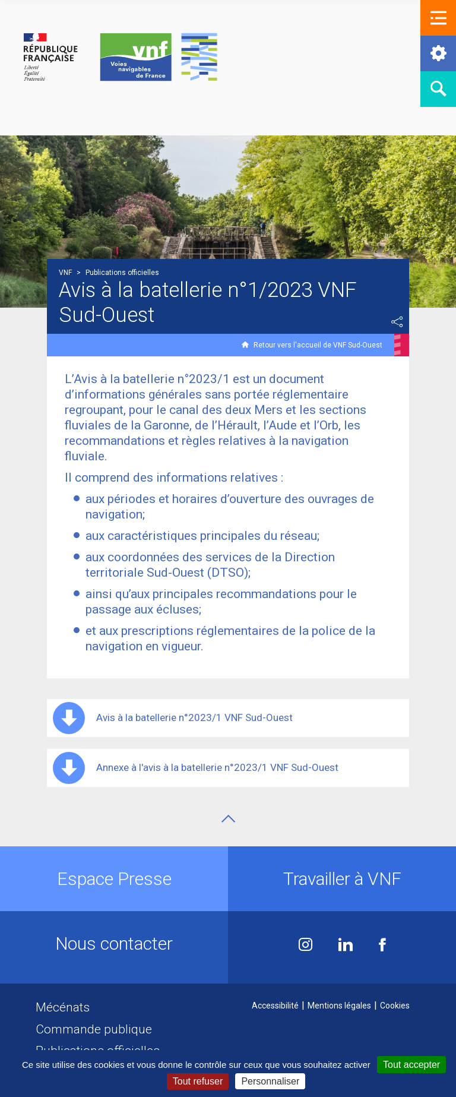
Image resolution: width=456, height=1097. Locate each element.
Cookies (395, 1005)
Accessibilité (275, 1005)
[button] (438, 18)
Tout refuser (198, 1081)
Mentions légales (339, 1005)
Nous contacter (114, 943)
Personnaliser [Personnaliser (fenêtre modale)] (270, 1081)
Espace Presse (114, 878)
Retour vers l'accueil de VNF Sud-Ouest (318, 345)
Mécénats (63, 1007)
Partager (397, 322)
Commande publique (94, 1029)
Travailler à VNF (342, 878)
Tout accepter (411, 1065)
